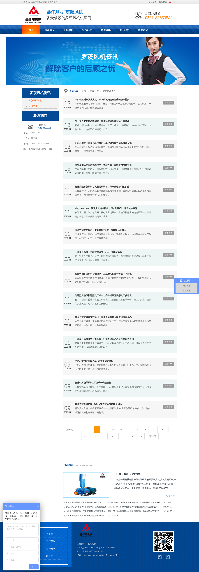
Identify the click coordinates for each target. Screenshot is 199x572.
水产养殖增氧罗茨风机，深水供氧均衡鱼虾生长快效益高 (102, 99)
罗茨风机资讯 (109, 91)
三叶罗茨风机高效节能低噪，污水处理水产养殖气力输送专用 (104, 339)
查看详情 (168, 102)
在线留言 (152, 2)
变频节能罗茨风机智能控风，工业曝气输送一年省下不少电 (103, 273)
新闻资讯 (50, 548)
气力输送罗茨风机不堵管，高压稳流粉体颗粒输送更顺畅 (102, 121)
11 (163, 429)
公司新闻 (33, 106)
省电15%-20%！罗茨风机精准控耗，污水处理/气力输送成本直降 (106, 208)
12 (172, 429)
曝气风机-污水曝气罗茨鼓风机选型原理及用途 (85, 515)
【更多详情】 (170, 496)
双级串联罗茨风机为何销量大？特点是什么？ (139, 507)
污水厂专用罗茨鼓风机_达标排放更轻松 (94, 361)
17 (122, 436)
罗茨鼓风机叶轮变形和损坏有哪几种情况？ (83, 502)
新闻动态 (94, 91)
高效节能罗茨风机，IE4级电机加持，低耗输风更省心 (100, 230)
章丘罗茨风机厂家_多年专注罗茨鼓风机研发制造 (98, 404)
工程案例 (68, 30)
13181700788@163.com (39, 143)
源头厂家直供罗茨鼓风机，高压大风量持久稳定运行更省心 (103, 317)
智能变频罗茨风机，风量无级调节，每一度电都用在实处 (102, 186)
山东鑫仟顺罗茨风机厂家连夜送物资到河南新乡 (85, 511)
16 (113, 436)
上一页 (69, 429)
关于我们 (124, 30)
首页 (31, 30)
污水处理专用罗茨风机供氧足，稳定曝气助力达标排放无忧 (103, 143)
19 (141, 436)
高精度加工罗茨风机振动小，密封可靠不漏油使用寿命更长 (103, 165)
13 (85, 436)
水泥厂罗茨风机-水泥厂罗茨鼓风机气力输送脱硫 (140, 502)
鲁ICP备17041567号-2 (110, 555)
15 (103, 436)
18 (131, 436)
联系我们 (163, 2)
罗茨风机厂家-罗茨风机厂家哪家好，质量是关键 (86, 507)
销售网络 (106, 30)
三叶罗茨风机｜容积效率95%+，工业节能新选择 (98, 252)
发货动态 (87, 30)
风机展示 (50, 30)
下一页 (152, 436)
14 (94, 436)
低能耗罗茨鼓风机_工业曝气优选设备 (93, 382)
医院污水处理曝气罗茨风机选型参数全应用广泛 (140, 511)
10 (154, 429)
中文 (174, 2)
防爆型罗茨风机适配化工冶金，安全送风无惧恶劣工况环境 (103, 295)
